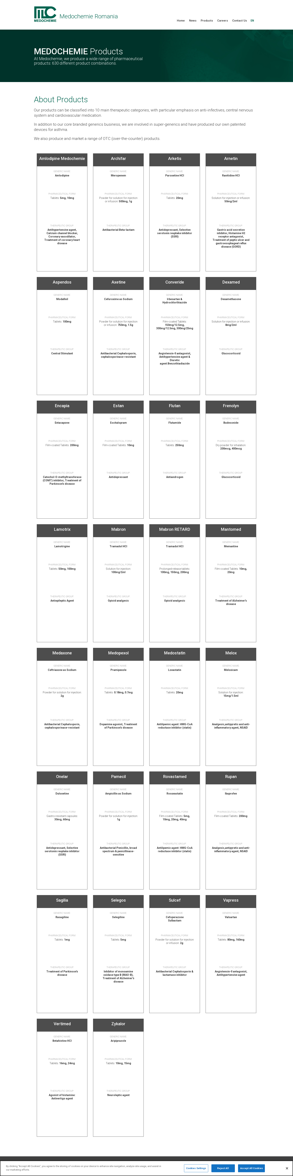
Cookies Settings (196, 1170)
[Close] (287, 1171)
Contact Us (239, 20)
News (192, 20)
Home (181, 20)
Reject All (223, 1170)
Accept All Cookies (251, 1170)
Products (207, 20)
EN (252, 20)
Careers (222, 20)
